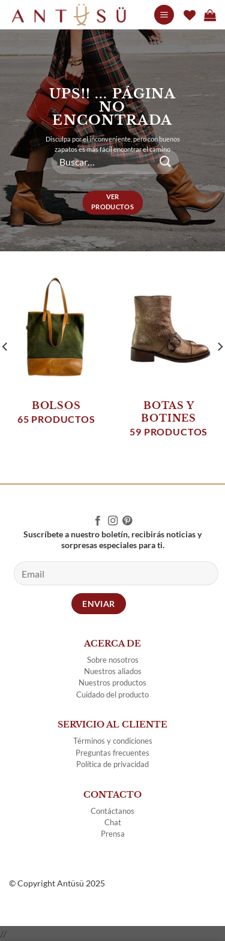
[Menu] (164, 15)
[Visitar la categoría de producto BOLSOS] (56, 353)
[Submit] (166, 161)
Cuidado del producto (112, 694)
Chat (112, 822)
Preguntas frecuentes (112, 752)
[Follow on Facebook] (98, 521)
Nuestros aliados (113, 671)
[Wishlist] (190, 15)
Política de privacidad (112, 764)
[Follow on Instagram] (112, 521)
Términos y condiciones (112, 740)
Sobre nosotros (113, 660)
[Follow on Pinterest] (127, 521)
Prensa (113, 833)
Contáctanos (112, 811)
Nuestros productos (112, 682)
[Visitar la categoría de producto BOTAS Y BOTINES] (168, 359)
